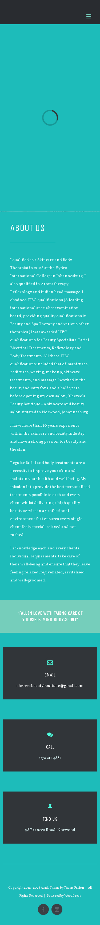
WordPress (72, 896)
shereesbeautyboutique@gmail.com (50, 686)
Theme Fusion (74, 888)
